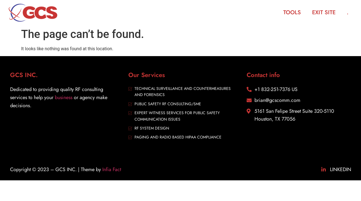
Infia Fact (111, 169)
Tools (292, 12)
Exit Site (324, 12)
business (63, 97)
